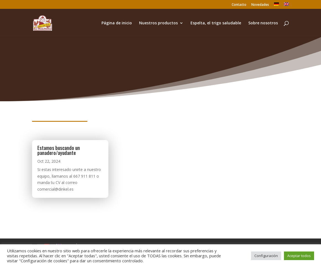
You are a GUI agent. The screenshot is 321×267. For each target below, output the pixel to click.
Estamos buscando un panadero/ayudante (58, 150)
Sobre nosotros (263, 23)
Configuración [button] (266, 255)
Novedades (260, 5)
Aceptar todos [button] (299, 255)
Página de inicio (116, 23)
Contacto (239, 5)
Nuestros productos (158, 23)
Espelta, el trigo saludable (215, 23)
